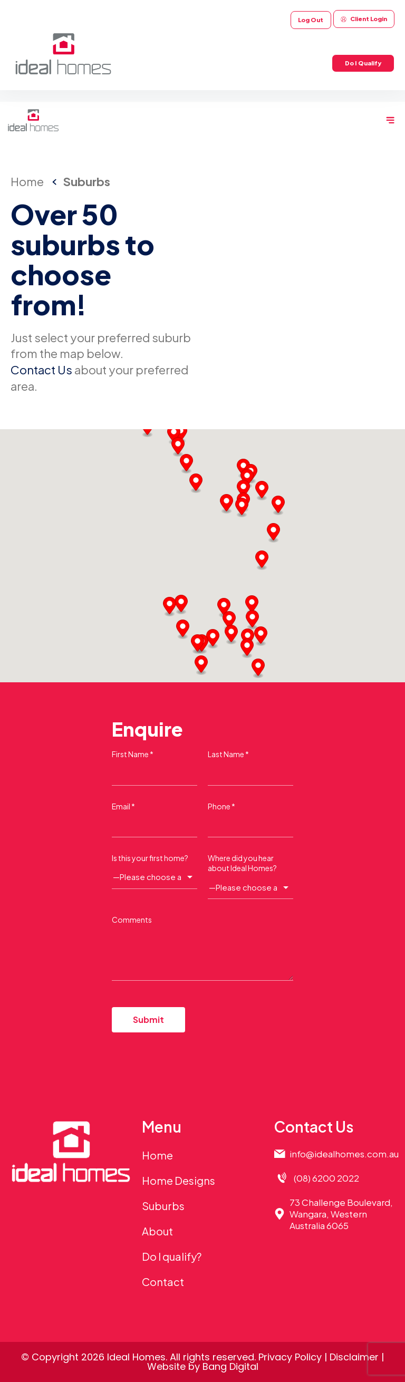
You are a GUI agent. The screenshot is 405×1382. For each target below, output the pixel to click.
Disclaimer (354, 1357)
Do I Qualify (363, 63)
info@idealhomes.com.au (344, 1153)
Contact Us (41, 369)
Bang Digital (230, 1366)
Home (157, 1155)
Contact (163, 1281)
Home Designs (178, 1180)
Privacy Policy (290, 1357)
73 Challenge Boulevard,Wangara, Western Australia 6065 (341, 1213)
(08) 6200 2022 (326, 1178)
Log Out (310, 20)
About (157, 1231)
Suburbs (163, 1205)
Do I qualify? (171, 1256)
